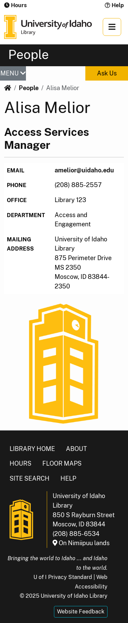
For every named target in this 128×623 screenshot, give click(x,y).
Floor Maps (62, 463)
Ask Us (107, 73)
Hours (20, 463)
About (76, 448)
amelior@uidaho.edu (84, 170)
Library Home (32, 448)
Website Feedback (80, 611)
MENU (13, 73)
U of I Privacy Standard (62, 577)
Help (114, 5)
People (29, 87)
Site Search (29, 478)
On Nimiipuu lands (81, 543)
